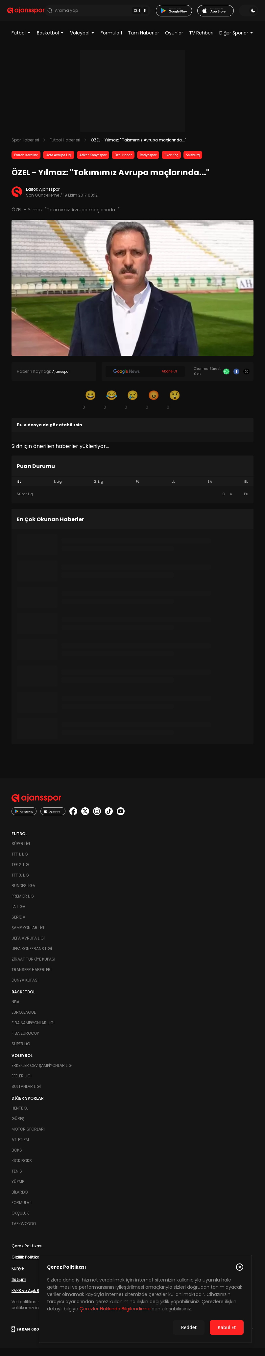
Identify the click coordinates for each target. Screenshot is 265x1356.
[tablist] (132, 489)
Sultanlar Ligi (26, 1094)
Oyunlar (174, 40)
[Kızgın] (153, 407)
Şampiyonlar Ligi (28, 935)
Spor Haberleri (25, 148)
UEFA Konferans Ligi (32, 956)
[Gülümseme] (90, 407)
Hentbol (20, 1116)
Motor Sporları (28, 1137)
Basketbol (50, 40)
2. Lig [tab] (98, 489)
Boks (17, 1158)
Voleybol (82, 40)
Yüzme (18, 1189)
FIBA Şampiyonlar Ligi (33, 1030)
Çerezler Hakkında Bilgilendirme (115, 1308)
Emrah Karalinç (26, 162)
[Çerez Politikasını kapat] (240, 1267)
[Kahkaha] (111, 407)
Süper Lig (21, 851)
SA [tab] (209, 489)
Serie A (18, 925)
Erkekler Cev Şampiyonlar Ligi (42, 1073)
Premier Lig (23, 904)
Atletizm (20, 1147)
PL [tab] (137, 489)
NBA (15, 1009)
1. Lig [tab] (58, 489)
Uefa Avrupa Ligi (59, 162)
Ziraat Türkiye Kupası (33, 967)
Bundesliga (23, 893)
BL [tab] (246, 489)
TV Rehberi (201, 40)
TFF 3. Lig (20, 883)
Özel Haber (123, 162)
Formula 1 (111, 40)
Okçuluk (20, 1221)
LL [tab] (173, 489)
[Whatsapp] (226, 379)
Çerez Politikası (27, 1254)
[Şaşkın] (174, 407)
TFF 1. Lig (20, 862)
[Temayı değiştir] (244, 14)
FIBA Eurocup (25, 1041)
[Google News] (145, 379)
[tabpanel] (132, 502)
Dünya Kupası (25, 988)
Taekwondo (24, 1231)
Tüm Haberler (143, 40)
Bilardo (20, 1200)
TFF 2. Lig (20, 872)
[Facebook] (236, 379)
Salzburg (193, 162)
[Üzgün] (132, 407)
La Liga (18, 914)
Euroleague (24, 1020)
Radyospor (148, 162)
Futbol (21, 40)
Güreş (18, 1126)
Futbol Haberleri (65, 148)
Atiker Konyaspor (93, 162)
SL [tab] (19, 489)
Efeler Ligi (22, 1084)
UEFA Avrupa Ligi (28, 946)
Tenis (17, 1179)
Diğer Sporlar (236, 40)
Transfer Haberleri (32, 977)
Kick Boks (22, 1168)
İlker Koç (171, 162)
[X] (246, 379)
